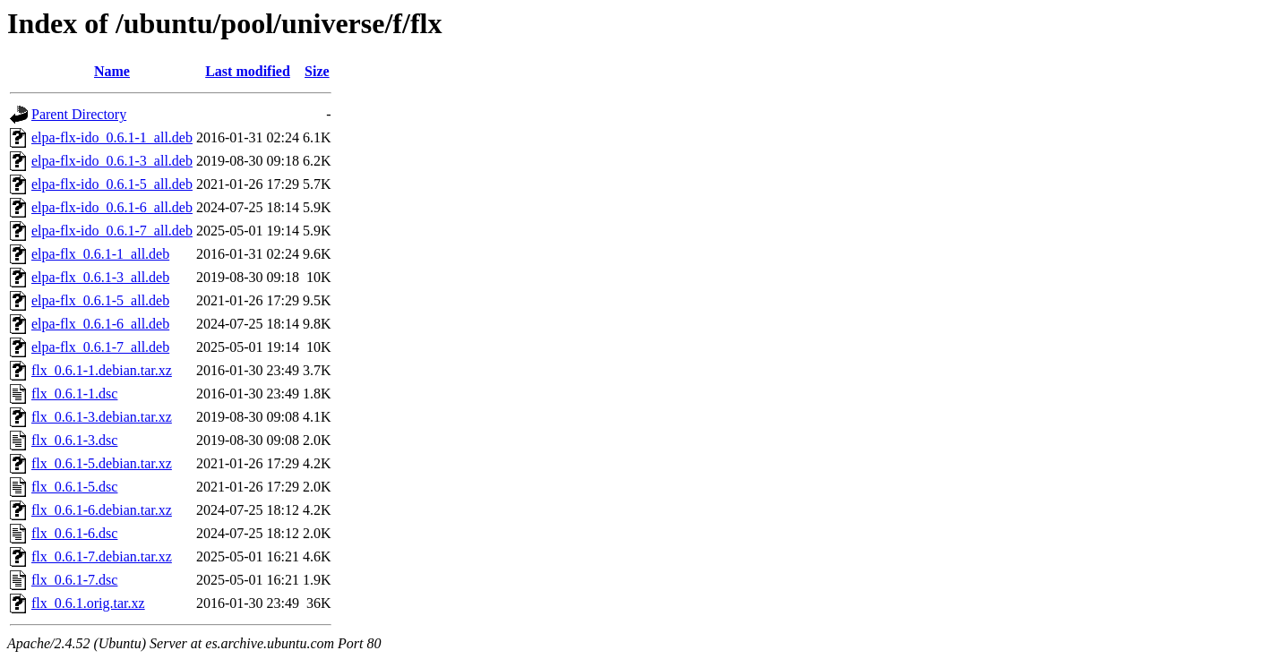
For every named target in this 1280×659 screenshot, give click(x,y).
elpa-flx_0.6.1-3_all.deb (100, 277)
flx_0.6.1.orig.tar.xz (88, 603)
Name (112, 71)
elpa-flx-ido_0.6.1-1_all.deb (112, 137)
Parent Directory (78, 114)
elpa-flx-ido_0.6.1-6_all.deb (112, 207)
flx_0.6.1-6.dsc (74, 533)
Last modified (247, 71)
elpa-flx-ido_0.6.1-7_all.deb (112, 230)
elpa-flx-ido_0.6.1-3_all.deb (112, 160)
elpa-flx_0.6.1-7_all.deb (100, 347)
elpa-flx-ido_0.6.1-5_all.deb (112, 184)
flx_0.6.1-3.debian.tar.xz (101, 416)
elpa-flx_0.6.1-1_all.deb (100, 253)
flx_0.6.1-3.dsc (74, 440)
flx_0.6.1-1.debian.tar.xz (101, 370)
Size (317, 71)
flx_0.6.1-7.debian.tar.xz (101, 556)
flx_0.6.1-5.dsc (74, 486)
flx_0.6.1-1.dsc (74, 393)
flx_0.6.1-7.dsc (74, 579)
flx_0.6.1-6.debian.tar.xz (101, 510)
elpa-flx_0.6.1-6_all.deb (100, 323)
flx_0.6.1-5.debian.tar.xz (101, 463)
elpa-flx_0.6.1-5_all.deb (100, 300)
